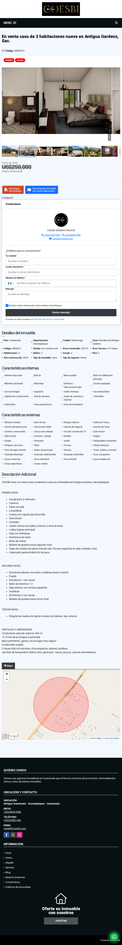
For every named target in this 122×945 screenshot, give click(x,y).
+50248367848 (72, 235)
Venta (8, 857)
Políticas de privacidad (17, 887)
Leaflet (92, 738)
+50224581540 (52, 235)
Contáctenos (12, 882)
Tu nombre (11, 255)
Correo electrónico (15, 266)
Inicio (8, 852)
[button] (117, 59)
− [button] (7, 679)
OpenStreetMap (112, 738)
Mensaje (10, 288)
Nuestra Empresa (15, 877)
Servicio (9, 867)
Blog (7, 872)
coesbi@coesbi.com (62, 238)
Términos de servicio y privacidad (49, 319)
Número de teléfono (16, 277)
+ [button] (7, 674)
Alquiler (9, 862)
